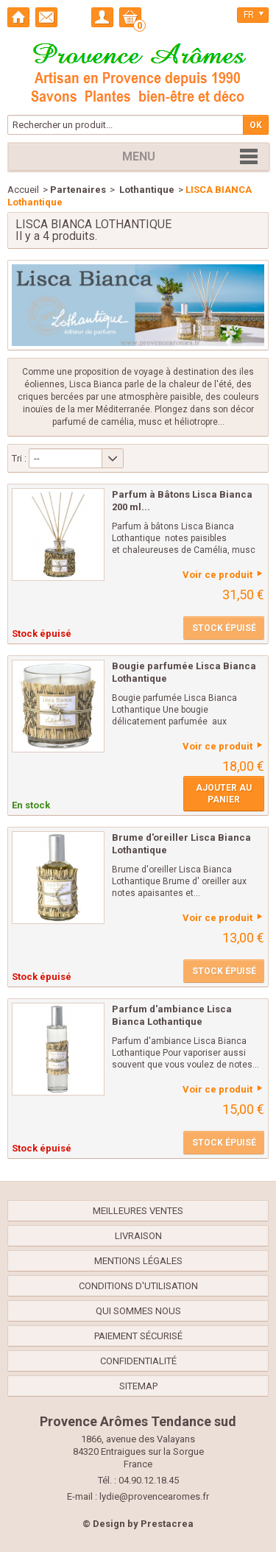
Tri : (19, 458)
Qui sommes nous (138, 1310)
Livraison (138, 1235)
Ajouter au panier (224, 794)
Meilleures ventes (138, 1210)
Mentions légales (138, 1260)
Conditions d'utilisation (138, 1285)
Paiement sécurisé (138, 1335)
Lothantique (145, 189)
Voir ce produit (217, 574)
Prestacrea (167, 1523)
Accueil (23, 189)
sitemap (138, 1385)
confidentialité (138, 1360)
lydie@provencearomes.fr (154, 1496)
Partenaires (78, 189)
